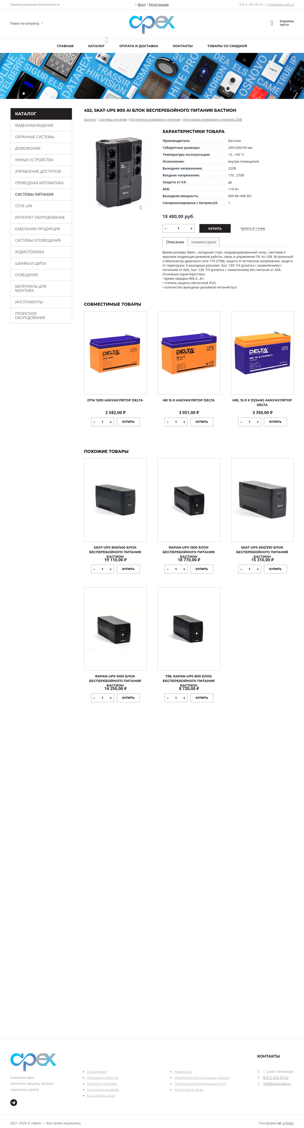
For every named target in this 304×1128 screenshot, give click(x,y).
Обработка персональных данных (202, 1077)
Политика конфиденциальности (200, 1083)
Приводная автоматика (39, 182)
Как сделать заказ (101, 1095)
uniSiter (288, 1123)
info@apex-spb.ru (280, 4)
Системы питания (34, 194)
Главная (65, 46)
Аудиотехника (29, 251)
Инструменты (29, 302)
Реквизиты (183, 1071)
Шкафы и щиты (30, 263)
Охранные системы (34, 136)
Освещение (26, 274)
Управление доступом (38, 171)
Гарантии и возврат (103, 1089)
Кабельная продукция (37, 228)
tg (13, 1102)
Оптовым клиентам (102, 1077)
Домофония (28, 148)
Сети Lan (23, 205)
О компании (96, 1071)
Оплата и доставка (138, 46)
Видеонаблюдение (34, 125)
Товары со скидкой (227, 46)
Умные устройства (34, 159)
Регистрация (159, 4)
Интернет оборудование (40, 217)
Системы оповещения (38, 240)
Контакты (183, 46)
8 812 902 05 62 (251, 4)
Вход (141, 4)
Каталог (96, 46)
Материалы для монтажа (30, 288)
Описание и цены (188, 1089)
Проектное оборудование (30, 315)
